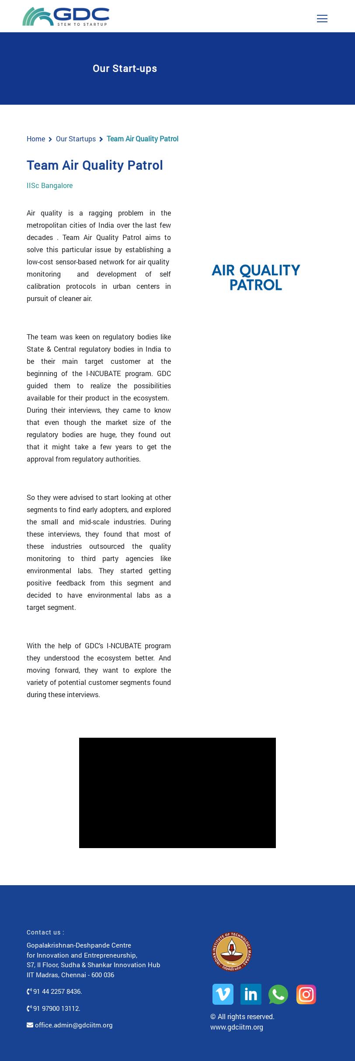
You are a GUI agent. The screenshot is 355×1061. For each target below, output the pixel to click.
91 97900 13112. (53, 1008)
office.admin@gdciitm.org (70, 1024)
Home (36, 138)
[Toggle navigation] (322, 16)
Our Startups (76, 138)
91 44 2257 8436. (54, 991)
